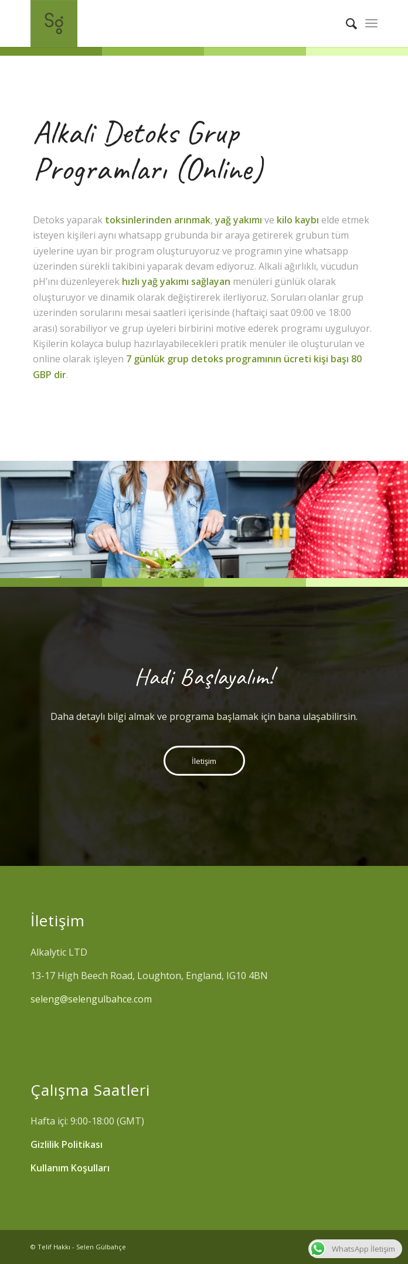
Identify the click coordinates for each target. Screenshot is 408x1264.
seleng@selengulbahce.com (92, 999)
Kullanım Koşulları (70, 1167)
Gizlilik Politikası (66, 1144)
